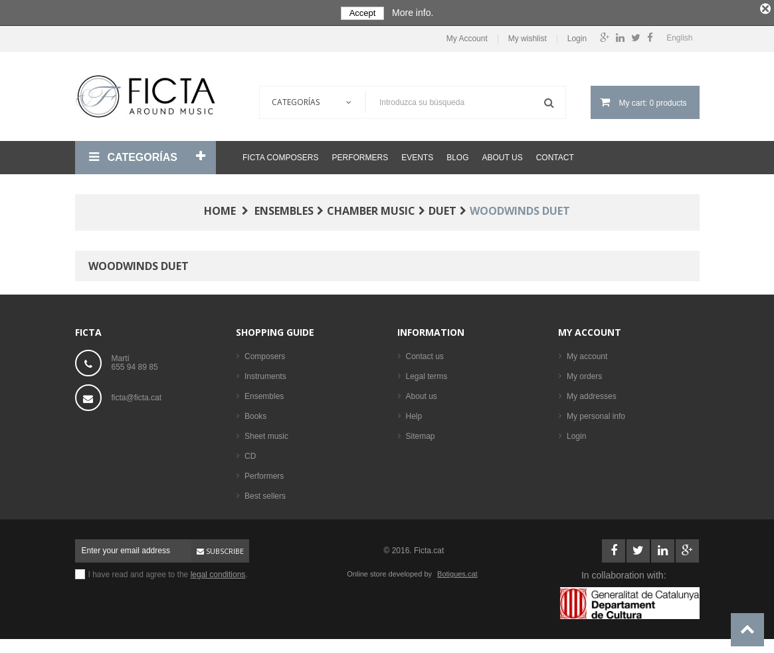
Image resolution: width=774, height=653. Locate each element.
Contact (555, 155)
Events (417, 155)
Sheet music (266, 433)
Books (255, 413)
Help (414, 413)
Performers (360, 155)
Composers (264, 353)
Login (577, 36)
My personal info (596, 413)
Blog (457, 155)
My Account (467, 36)
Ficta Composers (280, 155)
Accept (362, 13)
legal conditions (218, 572)
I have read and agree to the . (168, 572)
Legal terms (427, 373)
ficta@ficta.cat (137, 395)
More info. (412, 12)
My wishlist (527, 36)
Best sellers (265, 493)
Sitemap (420, 433)
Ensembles (264, 393)
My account (589, 329)
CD (250, 453)
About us (502, 155)
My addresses (592, 393)
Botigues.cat (457, 571)
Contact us (425, 353)
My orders (584, 373)
